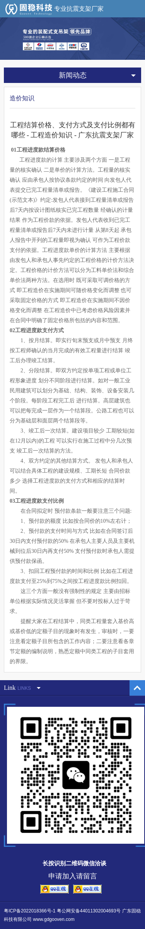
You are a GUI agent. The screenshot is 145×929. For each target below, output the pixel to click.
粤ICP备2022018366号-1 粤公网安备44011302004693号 (62, 911)
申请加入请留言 (72, 876)
